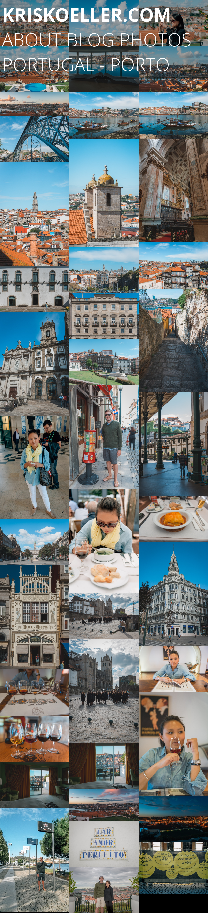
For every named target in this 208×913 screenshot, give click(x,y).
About (32, 39)
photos (155, 39)
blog (90, 39)
